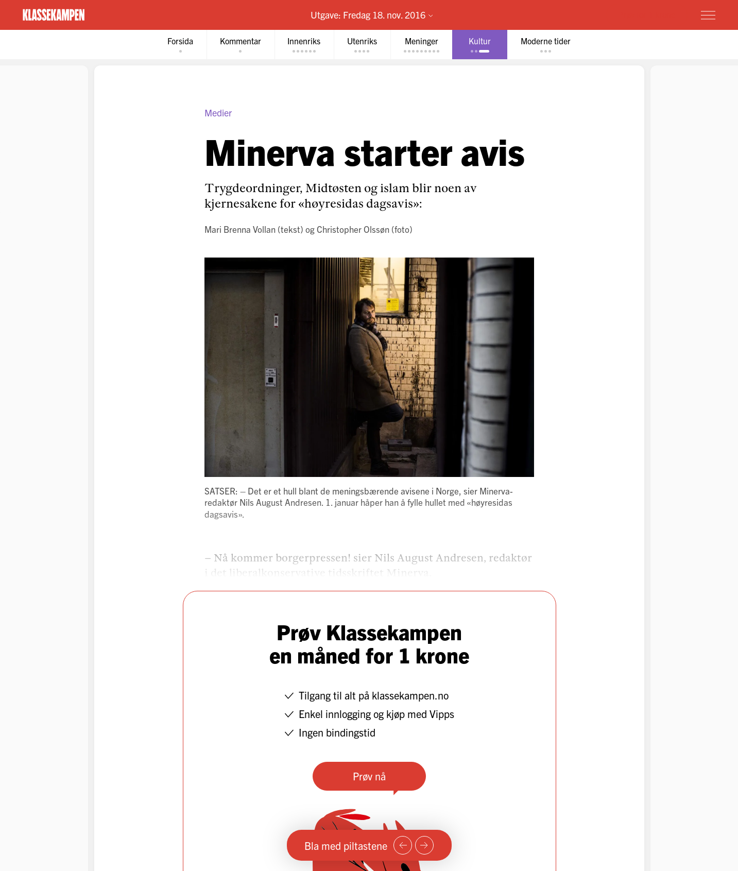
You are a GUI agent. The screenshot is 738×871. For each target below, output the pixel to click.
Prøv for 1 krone (647, 14)
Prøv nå (369, 776)
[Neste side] (424, 845)
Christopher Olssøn (353, 229)
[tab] (179, 44)
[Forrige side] (402, 845)
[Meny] (708, 15)
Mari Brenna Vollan (240, 229)
